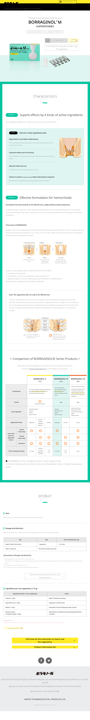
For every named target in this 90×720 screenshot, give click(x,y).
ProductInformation (73, 40)
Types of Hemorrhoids (33, 693)
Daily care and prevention (49, 693)
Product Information (13, 630)
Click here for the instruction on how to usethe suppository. (62, 48)
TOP (8, 693)
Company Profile (54, 700)
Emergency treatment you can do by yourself (71, 693)
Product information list (45, 657)
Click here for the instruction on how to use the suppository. (45, 646)
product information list (37, 369)
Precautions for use (36, 700)
